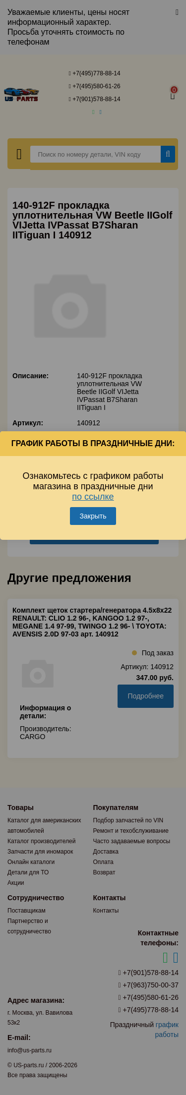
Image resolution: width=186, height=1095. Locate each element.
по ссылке (93, 497)
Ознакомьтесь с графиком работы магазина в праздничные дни (92, 486)
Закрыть (93, 516)
